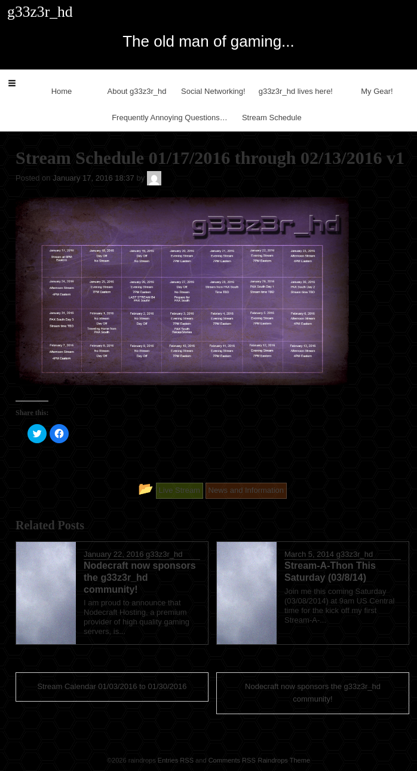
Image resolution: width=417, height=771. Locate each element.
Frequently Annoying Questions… (170, 117)
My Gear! (377, 91)
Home (61, 91)
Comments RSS (232, 760)
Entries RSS (176, 760)
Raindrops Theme (283, 760)
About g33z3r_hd (137, 91)
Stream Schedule (272, 117)
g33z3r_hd (164, 554)
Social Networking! (213, 91)
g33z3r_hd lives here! (296, 91)
